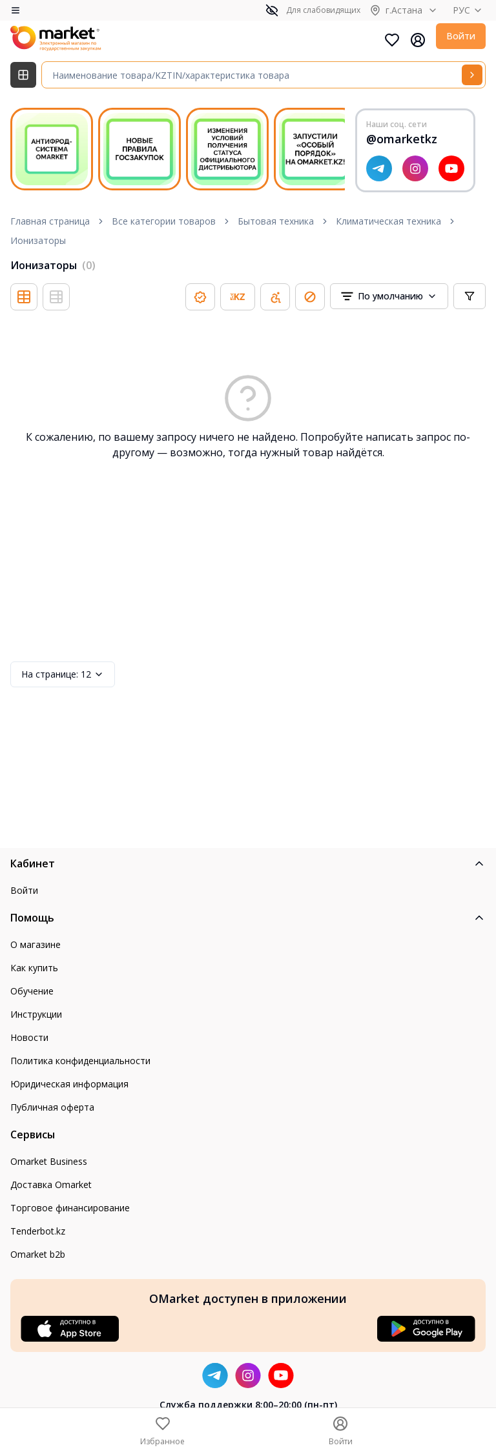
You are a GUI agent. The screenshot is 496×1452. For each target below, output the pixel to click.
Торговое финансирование (70, 1208)
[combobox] (389, 296)
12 (62, 674)
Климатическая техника (388, 221)
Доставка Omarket (51, 1184)
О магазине (35, 944)
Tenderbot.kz (37, 1231)
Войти (460, 36)
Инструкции (36, 1014)
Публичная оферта (52, 1107)
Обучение (32, 991)
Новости (29, 1037)
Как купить (34, 968)
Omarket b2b (37, 1254)
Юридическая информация (69, 1084)
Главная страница (50, 221)
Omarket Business (48, 1161)
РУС (469, 10)
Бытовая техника (276, 221)
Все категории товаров (164, 221)
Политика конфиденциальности (80, 1060)
